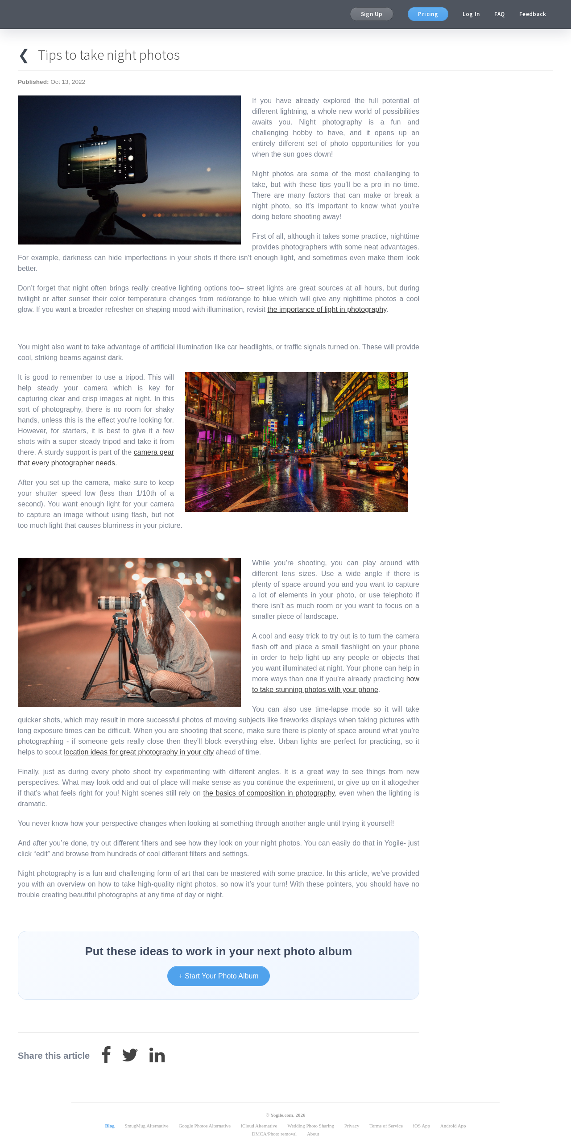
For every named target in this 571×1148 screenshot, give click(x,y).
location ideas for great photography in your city (139, 752)
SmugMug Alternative (147, 1125)
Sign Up (372, 14)
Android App (453, 1125)
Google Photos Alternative (204, 1125)
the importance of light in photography (326, 309)
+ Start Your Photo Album (218, 976)
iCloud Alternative (259, 1125)
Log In (471, 14)
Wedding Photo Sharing (310, 1125)
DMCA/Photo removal (274, 1133)
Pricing (428, 14)
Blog (109, 1125)
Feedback (532, 14)
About (313, 1133)
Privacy (352, 1125)
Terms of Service (386, 1125)
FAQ (499, 14)
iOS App (421, 1125)
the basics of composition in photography (269, 793)
